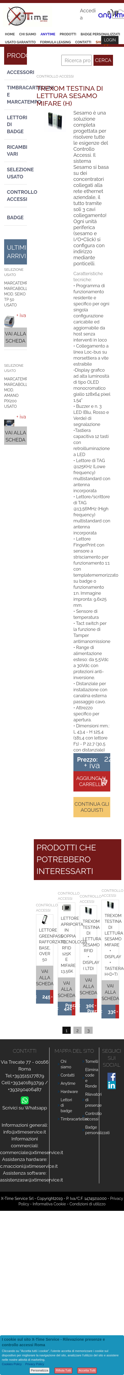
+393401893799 (27, 1082)
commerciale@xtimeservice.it (31, 1152)
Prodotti (68, 34)
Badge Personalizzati (100, 34)
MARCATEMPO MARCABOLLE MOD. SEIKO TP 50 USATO (17, 294)
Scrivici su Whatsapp (24, 1106)
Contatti (83, 42)
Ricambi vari (17, 150)
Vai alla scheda (15, 337)
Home (10, 34)
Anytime (47, 34)
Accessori (17, 72)
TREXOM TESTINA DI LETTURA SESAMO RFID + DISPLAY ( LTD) (92, 945)
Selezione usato (17, 173)
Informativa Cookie (49, 1204)
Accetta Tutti (87, 1370)
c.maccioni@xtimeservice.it (29, 1166)
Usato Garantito (20, 42)
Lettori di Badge (17, 124)
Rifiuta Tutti (63, 1370)
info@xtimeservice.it (24, 1132)
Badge (15, 217)
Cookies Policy (12, 1364)
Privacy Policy (34, 1364)
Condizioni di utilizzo (88, 1204)
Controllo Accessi (17, 195)
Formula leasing (55, 42)
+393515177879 (28, 1075)
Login (110, 40)
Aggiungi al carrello (91, 781)
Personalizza (39, 1370)
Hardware (69, 1091)
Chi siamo (27, 34)
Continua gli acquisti (92, 807)
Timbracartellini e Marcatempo (17, 94)
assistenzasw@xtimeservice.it (31, 1180)
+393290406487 (25, 1089)
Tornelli (91, 1061)
